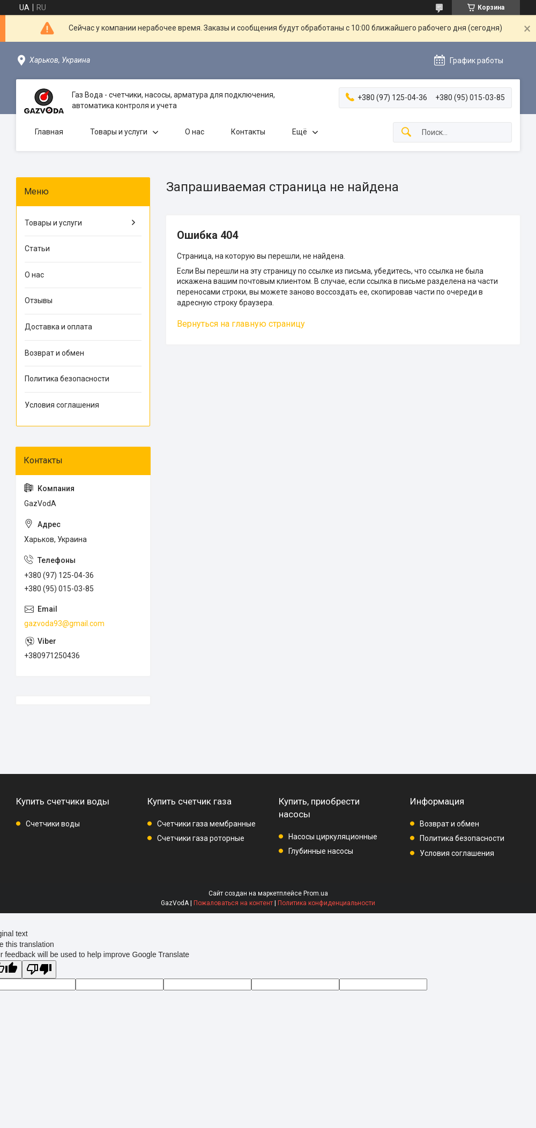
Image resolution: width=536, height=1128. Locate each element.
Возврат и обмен (54, 353)
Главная (49, 131)
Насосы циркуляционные (332, 836)
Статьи (37, 248)
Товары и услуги (118, 131)
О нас (194, 131)
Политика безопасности (67, 378)
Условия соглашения (62, 405)
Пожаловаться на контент (233, 903)
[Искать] (406, 132)
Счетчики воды (53, 823)
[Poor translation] (39, 969)
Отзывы (39, 300)
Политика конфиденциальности (326, 903)
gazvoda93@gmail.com (64, 623)
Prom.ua (315, 893)
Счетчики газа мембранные (206, 823)
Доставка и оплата (58, 326)
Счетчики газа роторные (200, 838)
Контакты (248, 131)
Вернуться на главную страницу (241, 324)
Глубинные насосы (320, 851)
